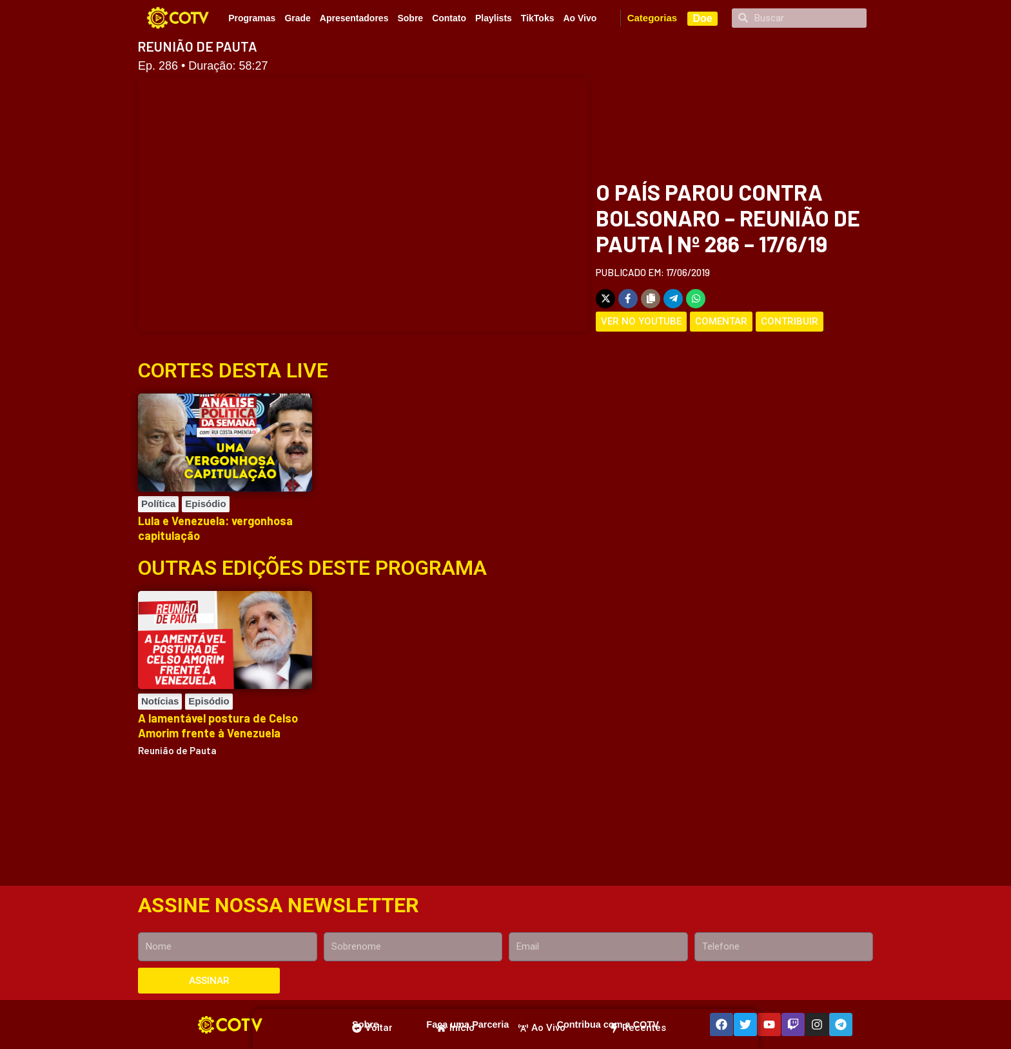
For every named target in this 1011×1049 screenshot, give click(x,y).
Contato (449, 18)
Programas (251, 18)
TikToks (538, 18)
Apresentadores (354, 18)
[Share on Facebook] (628, 298)
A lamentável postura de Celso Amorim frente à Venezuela (218, 725)
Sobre (410, 18)
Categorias (652, 17)
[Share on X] (605, 298)
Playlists (493, 18)
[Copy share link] (650, 298)
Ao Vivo (579, 18)
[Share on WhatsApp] (695, 298)
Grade (297, 18)
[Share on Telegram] (673, 298)
